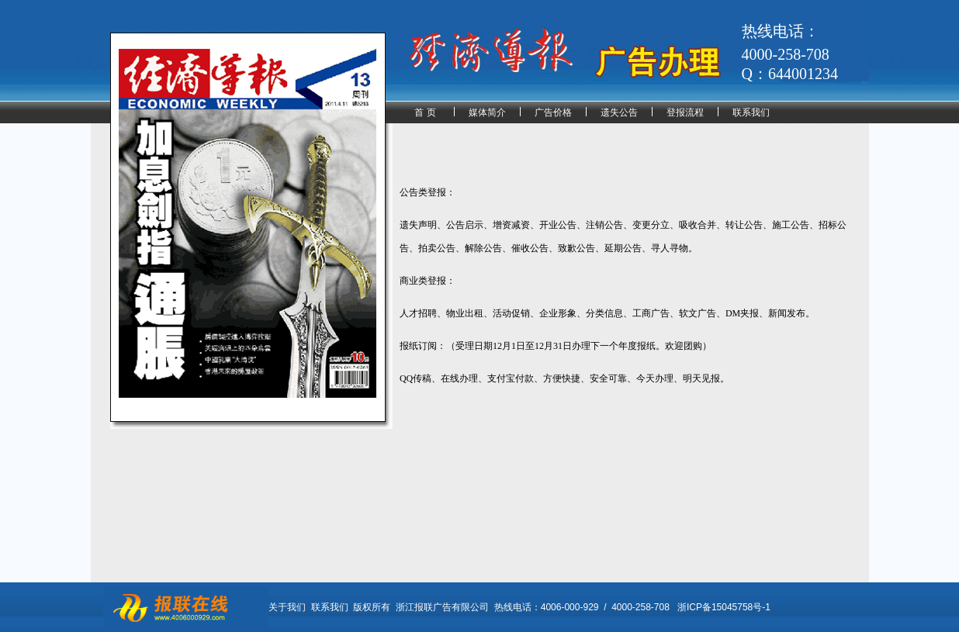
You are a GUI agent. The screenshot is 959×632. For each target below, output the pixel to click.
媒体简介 (487, 112)
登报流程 (685, 112)
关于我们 (287, 607)
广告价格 (553, 112)
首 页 (424, 112)
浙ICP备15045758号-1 (723, 607)
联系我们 (751, 112)
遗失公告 (619, 112)
